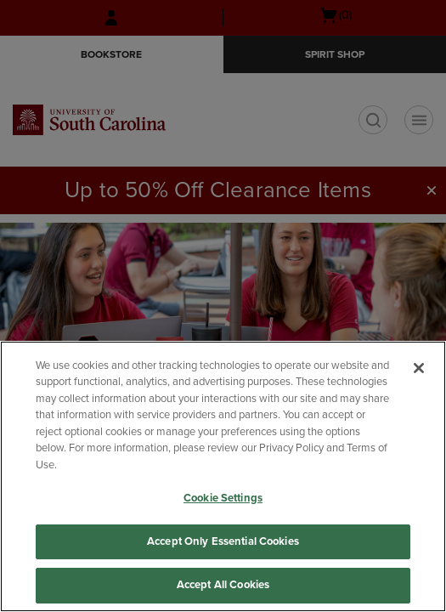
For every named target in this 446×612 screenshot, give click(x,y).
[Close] (419, 368)
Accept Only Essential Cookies (223, 541)
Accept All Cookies (223, 585)
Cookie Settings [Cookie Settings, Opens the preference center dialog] (223, 498)
